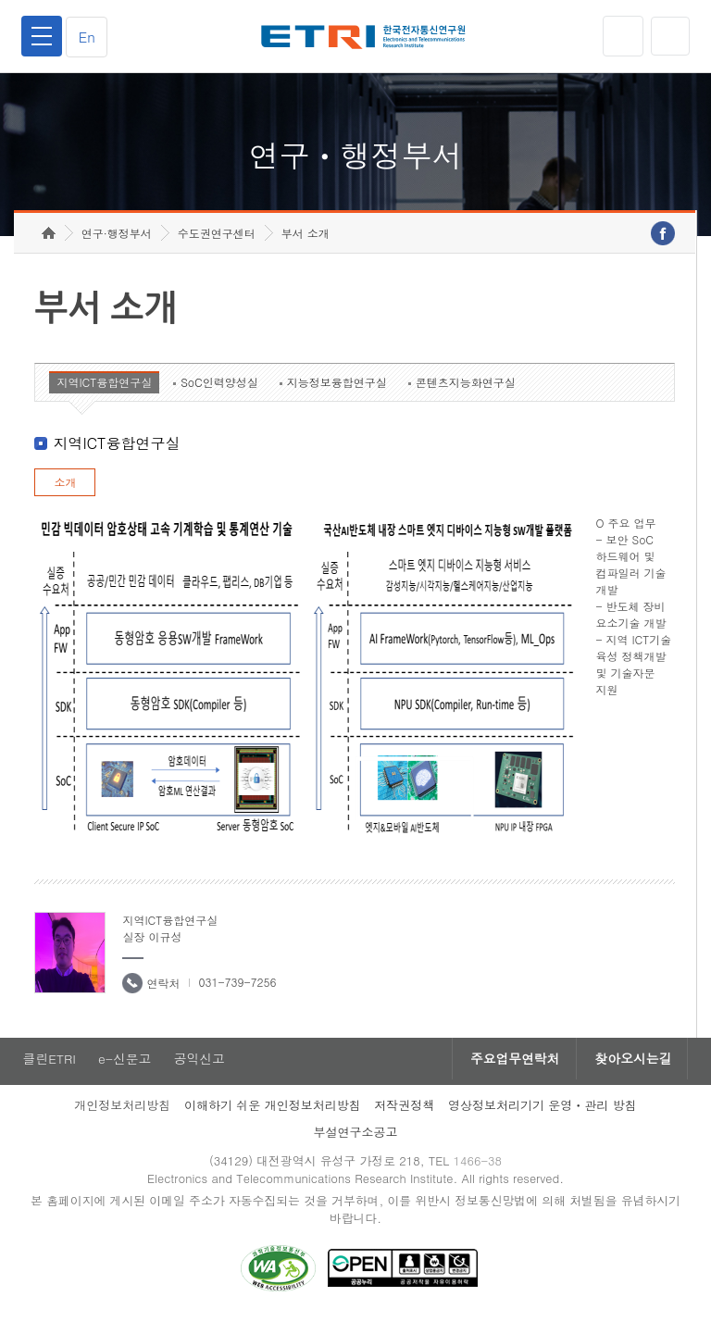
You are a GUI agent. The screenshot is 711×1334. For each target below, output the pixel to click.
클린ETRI (48, 1072)
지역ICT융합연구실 (104, 395)
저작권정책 (404, 1119)
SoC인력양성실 (219, 395)
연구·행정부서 (116, 246)
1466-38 (479, 1174)
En (89, 36)
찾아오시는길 (631, 1072)
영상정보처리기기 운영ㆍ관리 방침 (542, 1119)
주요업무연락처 (509, 1072)
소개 (65, 495)
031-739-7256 (237, 995)
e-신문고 (125, 1072)
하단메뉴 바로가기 (0, 0)
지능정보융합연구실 (337, 395)
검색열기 (669, 36)
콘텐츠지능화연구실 (466, 395)
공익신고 (201, 1072)
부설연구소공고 (356, 1145)
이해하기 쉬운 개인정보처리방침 (272, 1119)
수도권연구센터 (217, 246)
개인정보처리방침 (122, 1119)
